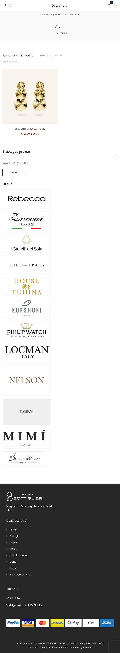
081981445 (13, 598)
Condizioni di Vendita (45, 643)
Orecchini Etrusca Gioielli (30, 128)
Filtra (14, 172)
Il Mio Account (76, 643)
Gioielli (13, 542)
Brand (13, 561)
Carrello (62, 643)
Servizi (13, 568)
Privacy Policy (24, 643)
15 (51, 55)
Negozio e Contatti (20, 574)
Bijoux (13, 549)
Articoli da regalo (19, 555)
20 (56, 55)
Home (55, 33)
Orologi (14, 536)
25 (61, 55)
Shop (88, 643)
